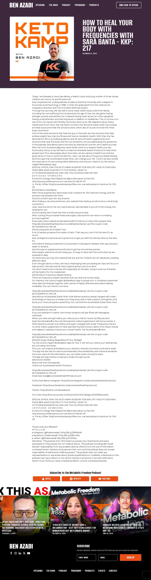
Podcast (66, 5)
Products (94, 5)
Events (101, 571)
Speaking (40, 5)
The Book (53, 5)
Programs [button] (80, 5)
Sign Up (130, 557)
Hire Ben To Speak (128, 5)
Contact (113, 571)
